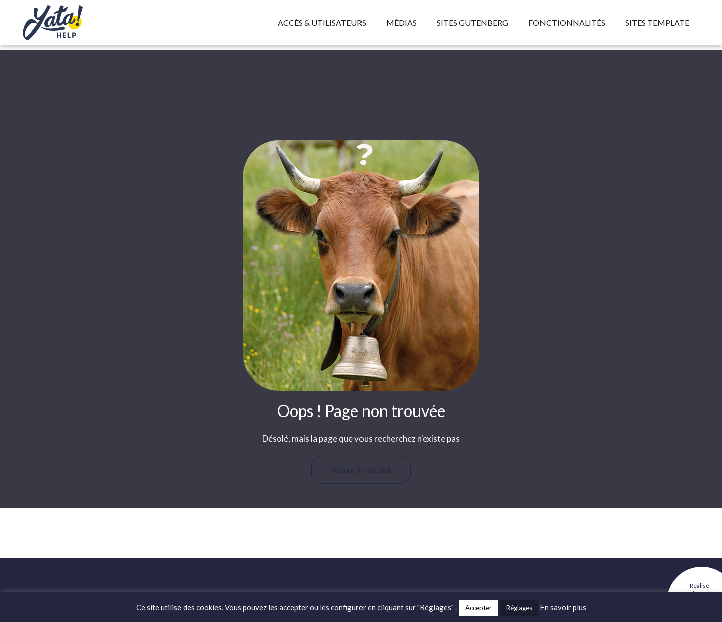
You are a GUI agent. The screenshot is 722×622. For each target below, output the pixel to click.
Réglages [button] (519, 608)
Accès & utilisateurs (322, 22)
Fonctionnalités (566, 22)
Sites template (657, 22)
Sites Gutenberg (472, 22)
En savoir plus (563, 607)
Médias (401, 22)
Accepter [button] (478, 608)
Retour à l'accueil (361, 469)
